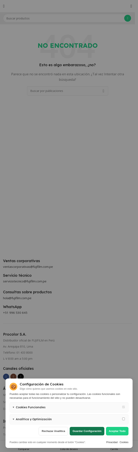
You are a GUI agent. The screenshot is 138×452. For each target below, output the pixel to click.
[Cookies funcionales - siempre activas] (123, 407)
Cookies (124, 442)
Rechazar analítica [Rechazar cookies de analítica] (53, 431)
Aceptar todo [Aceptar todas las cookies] (117, 431)
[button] (69, 407)
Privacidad (112, 442)
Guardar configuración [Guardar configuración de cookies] (87, 431)
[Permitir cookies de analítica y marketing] (123, 419)
